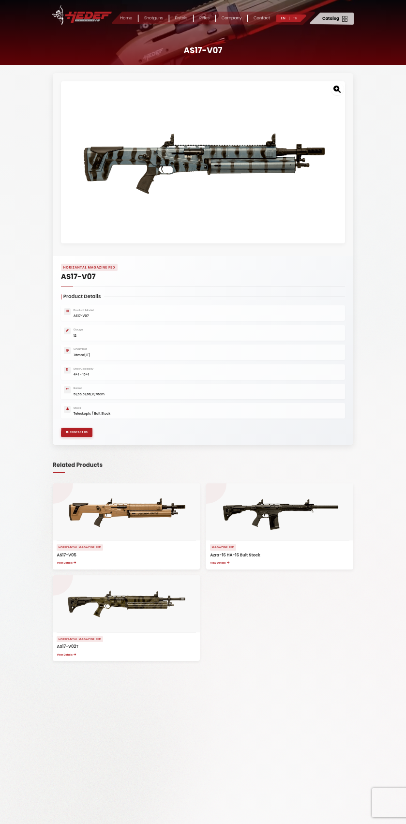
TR (295, 18)
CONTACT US (81, 443)
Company (232, 18)
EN (283, 18)
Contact (262, 18)
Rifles (204, 18)
